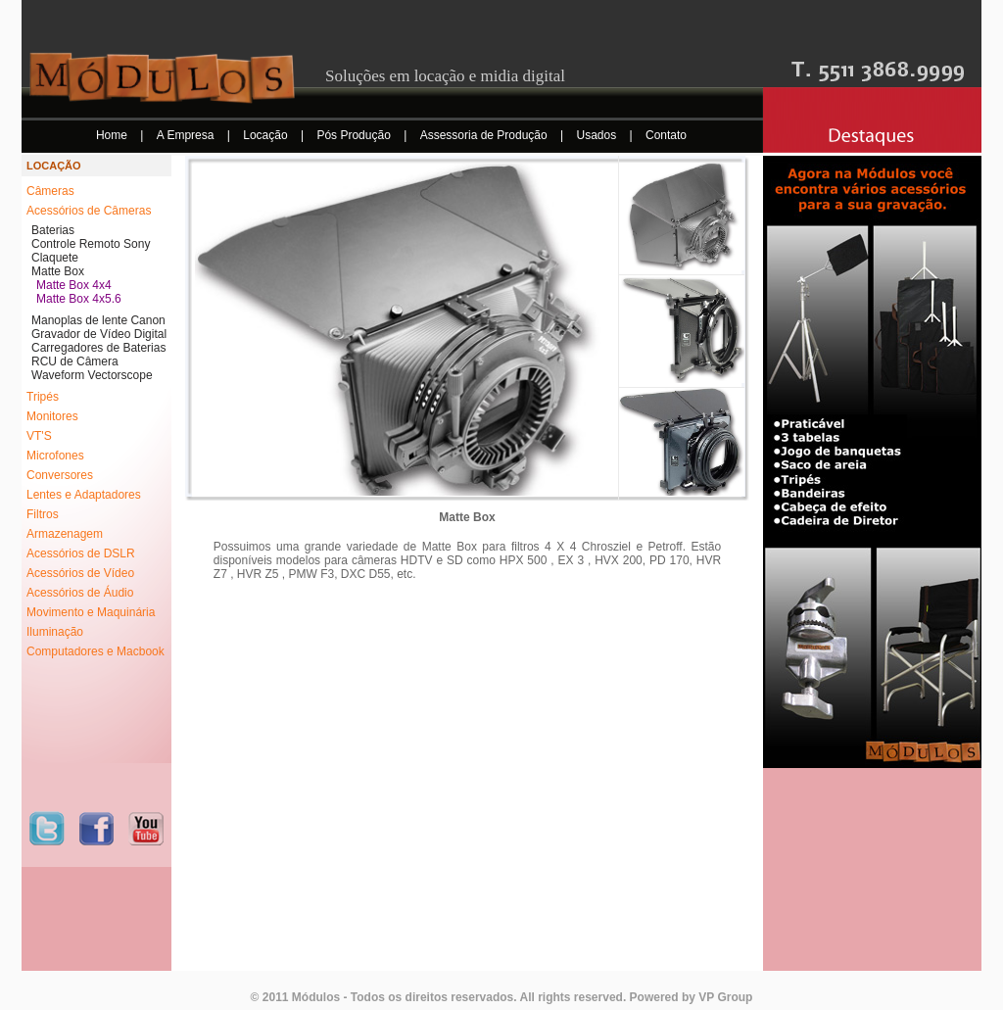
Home (113, 135)
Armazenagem (64, 534)
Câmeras (50, 191)
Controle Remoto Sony (90, 244)
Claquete (54, 258)
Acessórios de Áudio (79, 593)
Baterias (52, 230)
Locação (267, 135)
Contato (666, 135)
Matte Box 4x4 (74, 285)
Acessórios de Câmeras (88, 210)
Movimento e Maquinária (90, 612)
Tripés (42, 397)
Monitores (52, 416)
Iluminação (54, 632)
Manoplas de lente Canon (98, 320)
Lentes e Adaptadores (83, 495)
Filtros (42, 514)
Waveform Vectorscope (92, 375)
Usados (598, 135)
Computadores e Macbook (95, 651)
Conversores (59, 475)
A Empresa (187, 135)
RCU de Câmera (75, 361)
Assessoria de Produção (485, 135)
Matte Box (57, 271)
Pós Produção (355, 135)
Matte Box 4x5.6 (78, 299)
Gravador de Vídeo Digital (99, 334)
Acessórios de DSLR (80, 553)
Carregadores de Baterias (98, 348)
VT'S (39, 436)
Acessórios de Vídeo (80, 573)
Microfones (55, 455)
